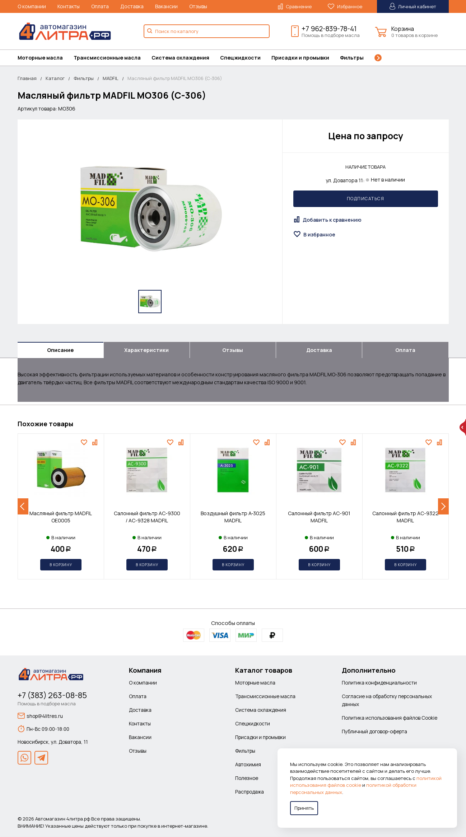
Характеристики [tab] (146, 350)
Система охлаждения (180, 57)
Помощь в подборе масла (331, 35)
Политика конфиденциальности (379, 683)
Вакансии (166, 6)
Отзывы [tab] (232, 350)
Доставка (132, 6)
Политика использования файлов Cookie (389, 718)
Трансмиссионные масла (107, 57)
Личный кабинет (413, 6)
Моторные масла (40, 57)
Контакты (68, 6)
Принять (304, 808)
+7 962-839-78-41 (329, 28)
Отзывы (198, 6)
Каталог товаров (263, 670)
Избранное (345, 6)
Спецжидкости (240, 57)
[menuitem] (46, 58)
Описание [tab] (60, 350)
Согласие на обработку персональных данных (387, 700)
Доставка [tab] (319, 350)
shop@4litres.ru (40, 716)
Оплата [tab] (405, 350)
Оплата (100, 6)
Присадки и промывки (300, 57)
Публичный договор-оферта (374, 731)
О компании (32, 6)
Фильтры (352, 57)
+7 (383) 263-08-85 (52, 695)
